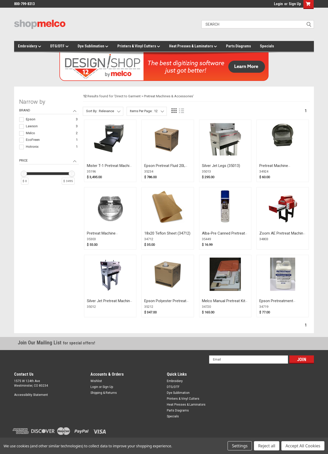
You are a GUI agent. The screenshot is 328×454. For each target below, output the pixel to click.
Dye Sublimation (93, 46)
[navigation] (49, 144)
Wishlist (96, 381)
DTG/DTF (59, 46)
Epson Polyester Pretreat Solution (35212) (165, 303)
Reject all (266, 446)
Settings (240, 446)
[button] (307, 4)
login (272, 5)
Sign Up (295, 4)
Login (278, 4)
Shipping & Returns (103, 393)
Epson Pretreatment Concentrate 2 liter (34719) (281, 303)
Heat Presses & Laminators (193, 46)
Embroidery (29, 46)
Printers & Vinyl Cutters (138, 46)
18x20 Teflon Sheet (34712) (167, 233)
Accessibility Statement (31, 395)
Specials (267, 46)
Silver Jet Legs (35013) (221, 165)
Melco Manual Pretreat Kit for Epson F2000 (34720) (223, 303)
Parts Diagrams (238, 46)
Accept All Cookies (302, 446)
